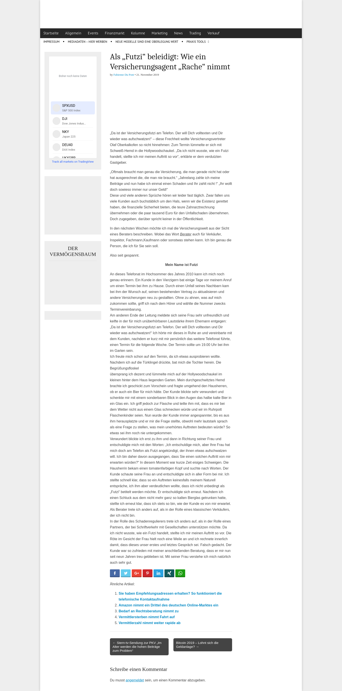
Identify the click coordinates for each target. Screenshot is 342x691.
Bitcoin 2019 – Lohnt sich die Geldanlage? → (197, 644)
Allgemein (73, 33)
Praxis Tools (196, 42)
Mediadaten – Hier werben (87, 42)
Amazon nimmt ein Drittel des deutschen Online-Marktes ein (168, 605)
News (178, 33)
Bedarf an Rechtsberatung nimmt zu (149, 611)
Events (93, 33)
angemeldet (135, 680)
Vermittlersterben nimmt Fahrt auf (147, 617)
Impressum (51, 42)
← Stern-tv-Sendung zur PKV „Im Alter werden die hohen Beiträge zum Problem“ (137, 646)
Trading (195, 33)
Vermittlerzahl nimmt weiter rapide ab (150, 623)
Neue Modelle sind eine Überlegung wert (146, 42)
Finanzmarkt (115, 33)
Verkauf (213, 33)
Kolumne (138, 33)
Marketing (160, 33)
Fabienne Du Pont (123, 74)
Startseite (51, 33)
